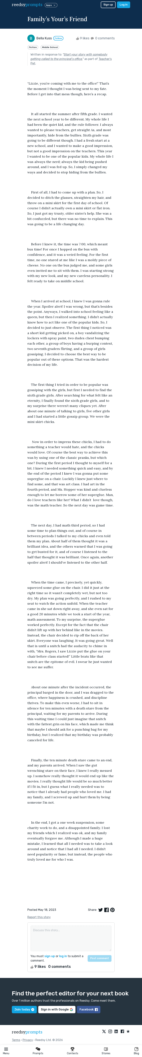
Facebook (89, 1009)
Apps (51, 5)
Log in (124, 4)
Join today (24, 1009)
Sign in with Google (57, 1009)
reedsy (27, 1032)
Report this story (39, 917)
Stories (106, 1053)
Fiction (33, 47)
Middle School (50, 47)
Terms (16, 1040)
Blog (136, 1053)
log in (63, 956)
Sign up (108, 4)
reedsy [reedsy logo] (27, 4)
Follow (58, 38)
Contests (72, 1053)
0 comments (102, 38)
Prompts (38, 1053)
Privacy (28, 1040)
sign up (49, 956)
